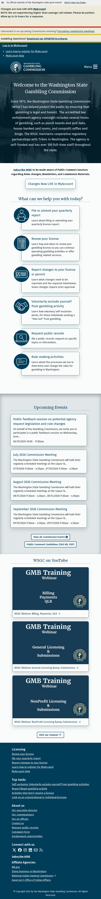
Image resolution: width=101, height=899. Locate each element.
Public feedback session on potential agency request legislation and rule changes (44, 421)
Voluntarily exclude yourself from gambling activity (51, 304)
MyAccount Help (15, 55)
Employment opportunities (27, 836)
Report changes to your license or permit (53, 272)
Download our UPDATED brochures (47, 38)
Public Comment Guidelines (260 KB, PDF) (50, 544)
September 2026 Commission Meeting (40, 509)
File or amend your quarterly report (51, 213)
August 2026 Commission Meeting (37, 482)
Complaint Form (21, 832)
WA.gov (16, 867)
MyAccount (39, 9)
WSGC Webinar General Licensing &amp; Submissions (46, 667)
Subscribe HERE (22, 169)
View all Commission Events (49, 537)
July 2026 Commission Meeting (34, 455)
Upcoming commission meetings (76, 31)
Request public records (47, 333)
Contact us (18, 823)
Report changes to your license (29, 762)
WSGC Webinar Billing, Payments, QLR (37, 613)
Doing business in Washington (29, 871)
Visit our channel (50, 734)
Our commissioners (23, 814)
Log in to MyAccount (15, 45)
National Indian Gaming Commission (34, 875)
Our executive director (24, 810)
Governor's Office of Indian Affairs (31, 880)
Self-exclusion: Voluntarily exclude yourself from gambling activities (50, 784)
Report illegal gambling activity (29, 788)
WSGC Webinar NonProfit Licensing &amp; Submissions (47, 721)
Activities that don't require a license (33, 793)
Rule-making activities (47, 357)
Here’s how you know (75, 2)
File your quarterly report (26, 758)
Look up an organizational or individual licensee (39, 797)
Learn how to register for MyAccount (26, 51)
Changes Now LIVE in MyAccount (50, 184)
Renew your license (45, 239)
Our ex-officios (20, 819)
